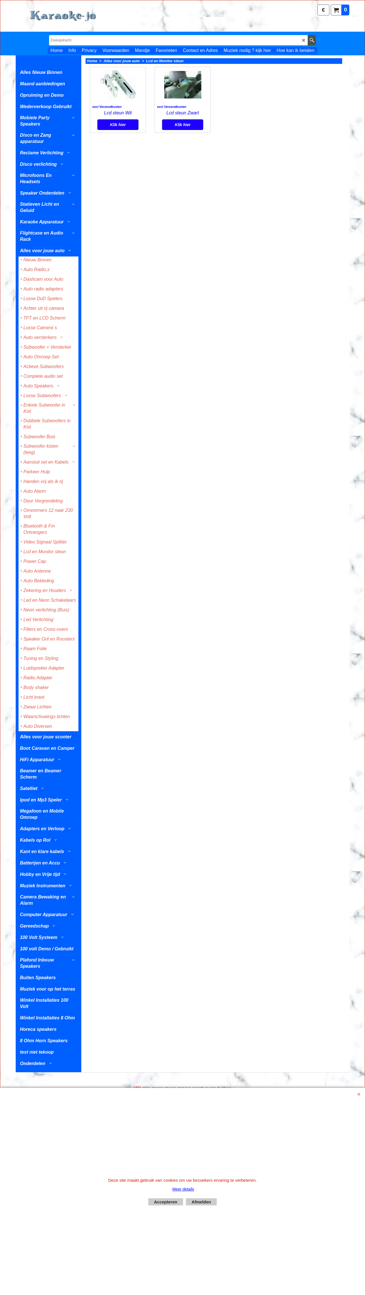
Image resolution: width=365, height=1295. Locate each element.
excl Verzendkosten (106, 150)
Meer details (183, 1189)
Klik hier (118, 168)
